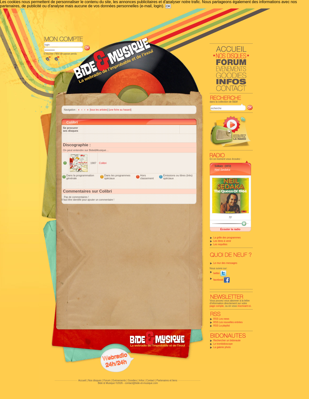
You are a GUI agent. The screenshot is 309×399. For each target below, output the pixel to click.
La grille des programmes (227, 237)
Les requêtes (220, 244)
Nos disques (94, 380)
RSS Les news (221, 319)
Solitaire (219, 165)
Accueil (82, 380)
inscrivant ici (244, 306)
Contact (150, 380)
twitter (219, 273)
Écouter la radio (230, 229)
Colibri (102, 163)
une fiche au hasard (120, 109)
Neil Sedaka (222, 169)
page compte (217, 306)
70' (230, 217)
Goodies (132, 380)
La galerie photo (222, 347)
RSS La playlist (221, 325)
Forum (106, 380)
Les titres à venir (222, 241)
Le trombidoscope (223, 343)
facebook (221, 279)
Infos (141, 380)
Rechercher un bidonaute (227, 340)
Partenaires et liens (166, 380)
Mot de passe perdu (66, 53)
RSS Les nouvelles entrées (228, 322)
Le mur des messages (225, 263)
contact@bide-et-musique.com (141, 383)
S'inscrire (49, 53)
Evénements (119, 380)
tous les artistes (98, 109)
